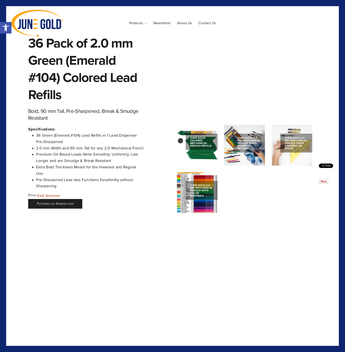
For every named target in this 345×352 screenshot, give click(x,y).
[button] (5, 27)
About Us (184, 23)
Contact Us (207, 23)
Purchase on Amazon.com (55, 204)
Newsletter (162, 23)
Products (136, 23)
